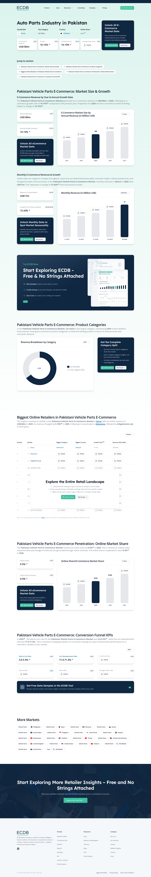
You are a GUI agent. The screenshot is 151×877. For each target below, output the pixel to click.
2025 (86, 342)
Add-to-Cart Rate (25, 656)
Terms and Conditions (127, 873)
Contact (112, 852)
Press (112, 856)
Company (93, 8)
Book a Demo (127, 8)
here (43, 518)
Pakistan (67, 33)
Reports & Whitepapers (91, 840)
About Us (113, 836)
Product (48, 8)
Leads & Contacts (62, 860)
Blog (85, 848)
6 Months (125, 193)
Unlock (104, 660)
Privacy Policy (113, 873)
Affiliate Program (115, 848)
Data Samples (88, 856)
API (58, 856)
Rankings (60, 852)
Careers (112, 844)
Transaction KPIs (62, 840)
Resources (68, 8)
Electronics (60, 447)
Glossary (86, 844)
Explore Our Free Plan (75, 800)
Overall (129, 434)
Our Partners (114, 840)
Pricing (104, 8)
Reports (59, 848)
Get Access (125, 45)
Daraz (23, 33)
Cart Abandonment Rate (68, 656)
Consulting (81, 8)
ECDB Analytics (61, 864)
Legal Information (101, 873)
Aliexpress (100, 424)
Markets (59, 844)
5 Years (125, 114)
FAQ (85, 852)
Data (57, 8)
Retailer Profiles (62, 836)
